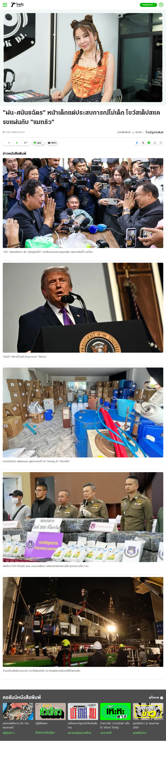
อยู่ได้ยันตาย (41, 724)
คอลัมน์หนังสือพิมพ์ (24, 699)
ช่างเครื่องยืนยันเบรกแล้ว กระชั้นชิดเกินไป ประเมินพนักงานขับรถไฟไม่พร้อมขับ (41, 671)
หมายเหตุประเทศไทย (79, 734)
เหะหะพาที (106, 734)
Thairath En (148, 5)
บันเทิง (138, 132)
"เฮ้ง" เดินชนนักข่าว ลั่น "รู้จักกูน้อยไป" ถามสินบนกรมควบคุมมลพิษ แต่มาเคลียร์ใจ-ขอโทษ (47, 252)
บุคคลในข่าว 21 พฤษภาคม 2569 (146, 726)
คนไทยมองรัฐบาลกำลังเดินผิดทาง (82, 726)
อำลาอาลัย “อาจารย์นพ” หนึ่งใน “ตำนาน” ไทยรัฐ (114, 726)
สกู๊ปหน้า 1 (9, 734)
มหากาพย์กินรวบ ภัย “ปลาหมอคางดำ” (16, 726)
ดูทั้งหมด (156, 698)
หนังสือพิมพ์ (123, 132)
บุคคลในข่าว (140, 734)
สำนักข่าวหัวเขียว (45, 734)
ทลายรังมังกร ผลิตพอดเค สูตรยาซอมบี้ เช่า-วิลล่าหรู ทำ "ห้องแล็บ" (36, 462)
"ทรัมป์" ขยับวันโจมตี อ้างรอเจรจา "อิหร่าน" (25, 357)
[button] (137, 143)
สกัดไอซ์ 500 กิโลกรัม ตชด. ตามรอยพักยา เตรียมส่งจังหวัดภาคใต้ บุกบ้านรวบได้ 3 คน (45, 566)
